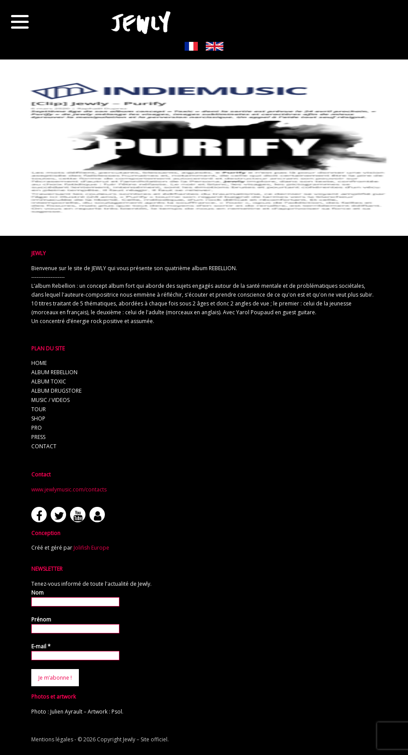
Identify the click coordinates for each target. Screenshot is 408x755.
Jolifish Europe (91, 547)
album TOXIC (48, 381)
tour (38, 409)
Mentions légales (52, 739)
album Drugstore (56, 390)
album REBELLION (54, 372)
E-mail (41, 646)
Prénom (41, 619)
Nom (37, 592)
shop (38, 418)
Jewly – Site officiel (145, 739)
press (38, 437)
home (39, 363)
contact (43, 446)
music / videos (50, 400)
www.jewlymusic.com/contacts (69, 489)
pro (36, 427)
